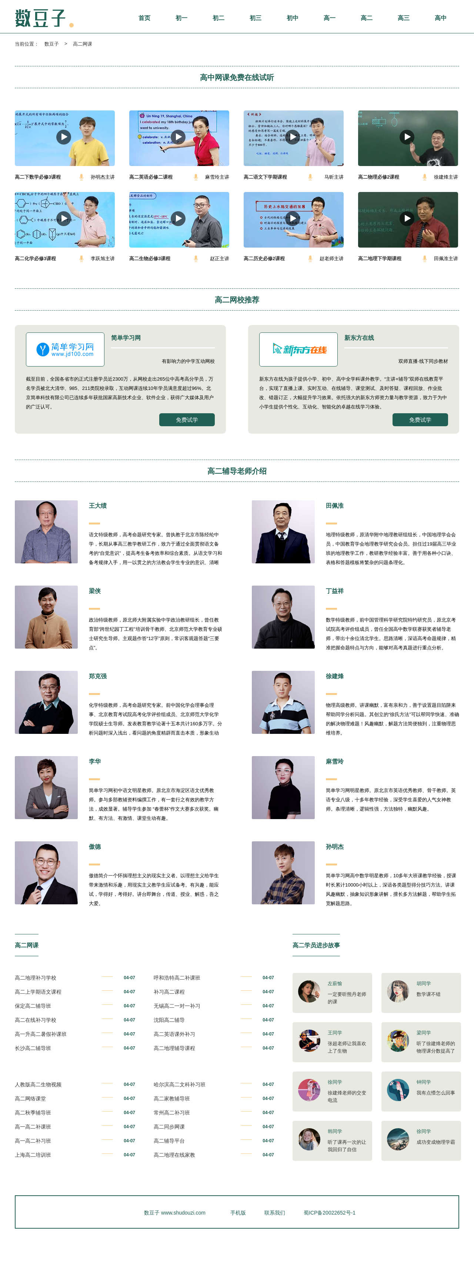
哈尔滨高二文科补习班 (180, 1084)
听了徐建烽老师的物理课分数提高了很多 (436, 1051)
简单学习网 (126, 338)
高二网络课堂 (30, 1099)
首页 (144, 18)
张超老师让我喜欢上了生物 (347, 1047)
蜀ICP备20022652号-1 (330, 1213)
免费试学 (187, 420)
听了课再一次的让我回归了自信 (347, 1145)
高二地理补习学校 (35, 978)
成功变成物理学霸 (436, 1142)
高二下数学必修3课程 (38, 177)
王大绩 (98, 506)
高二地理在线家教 (174, 1155)
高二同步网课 (169, 1127)
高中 (441, 18)
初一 (181, 18)
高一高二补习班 (33, 1141)
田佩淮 (335, 506)
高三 (404, 18)
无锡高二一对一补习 (177, 1006)
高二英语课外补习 (174, 1034)
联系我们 (274, 1213)
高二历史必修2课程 (264, 258)
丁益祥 (335, 591)
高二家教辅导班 (172, 1099)
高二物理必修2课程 (378, 177)
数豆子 (51, 44)
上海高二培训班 (33, 1155)
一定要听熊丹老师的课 (347, 997)
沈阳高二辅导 (169, 1020)
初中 (292, 18)
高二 (367, 18)
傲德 (95, 847)
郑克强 (98, 676)
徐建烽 (335, 676)
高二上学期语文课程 (38, 992)
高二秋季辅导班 (33, 1113)
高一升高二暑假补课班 (41, 1034)
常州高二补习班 (172, 1113)
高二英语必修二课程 (151, 177)
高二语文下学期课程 (265, 177)
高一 (330, 18)
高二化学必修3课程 (35, 258)
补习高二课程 (169, 992)
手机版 (238, 1213)
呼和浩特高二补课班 (177, 978)
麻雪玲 (335, 761)
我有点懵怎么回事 (436, 1093)
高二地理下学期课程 (379, 258)
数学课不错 (429, 994)
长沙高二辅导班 (33, 1048)
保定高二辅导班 (33, 1006)
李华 (95, 761)
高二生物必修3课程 (149, 258)
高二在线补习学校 (35, 1020)
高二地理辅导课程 (174, 1048)
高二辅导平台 (169, 1141)
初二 (218, 18)
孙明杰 (335, 847)
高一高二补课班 (33, 1127)
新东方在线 (359, 338)
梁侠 (95, 591)
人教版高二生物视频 (38, 1084)
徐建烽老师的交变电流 (347, 1096)
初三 (255, 18)
